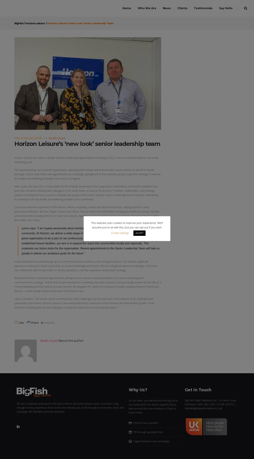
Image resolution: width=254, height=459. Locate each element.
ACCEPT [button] (139, 233)
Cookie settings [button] (120, 233)
